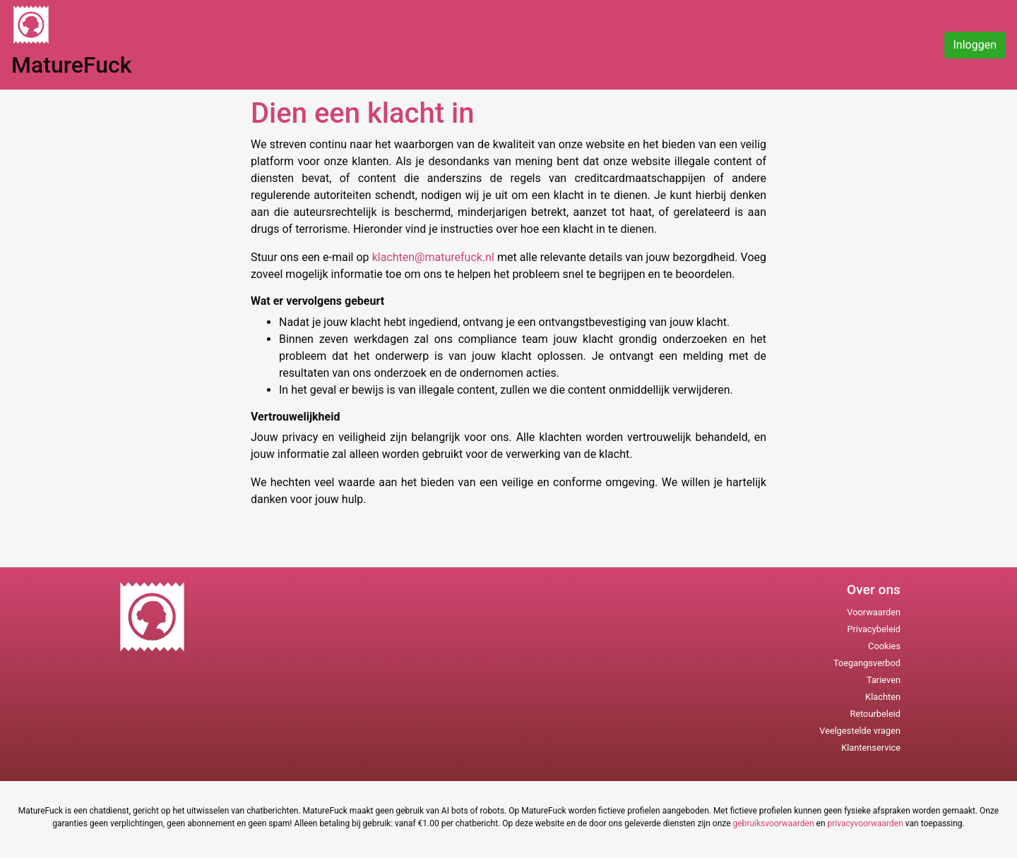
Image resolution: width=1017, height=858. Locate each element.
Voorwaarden (873, 612)
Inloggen (975, 45)
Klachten (882, 696)
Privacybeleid (873, 629)
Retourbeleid (875, 713)
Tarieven (883, 680)
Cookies (884, 646)
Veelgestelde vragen (859, 730)
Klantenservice (870, 747)
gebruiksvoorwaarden (773, 823)
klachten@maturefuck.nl (434, 257)
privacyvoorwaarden (865, 823)
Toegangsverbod (866, 663)
